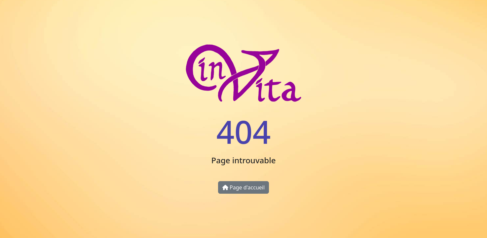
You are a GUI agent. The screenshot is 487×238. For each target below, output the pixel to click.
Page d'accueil (243, 187)
